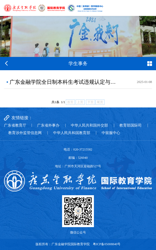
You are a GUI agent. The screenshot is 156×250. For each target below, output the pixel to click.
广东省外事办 (48, 125)
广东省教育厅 (15, 125)
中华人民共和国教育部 (71, 133)
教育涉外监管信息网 (25, 133)
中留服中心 (111, 133)
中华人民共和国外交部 (89, 125)
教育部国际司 (130, 125)
